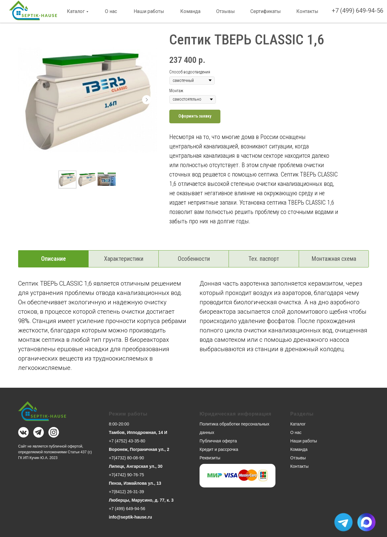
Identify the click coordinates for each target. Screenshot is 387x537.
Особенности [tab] (194, 258)
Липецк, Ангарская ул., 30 (135, 466)
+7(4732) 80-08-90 (126, 457)
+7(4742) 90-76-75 (126, 474)
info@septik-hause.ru (130, 517)
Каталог (76, 11)
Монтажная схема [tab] (333, 258)
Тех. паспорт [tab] (264, 258)
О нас (111, 11)
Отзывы (225, 11)
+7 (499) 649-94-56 (357, 10)
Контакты (307, 11)
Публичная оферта (218, 440)
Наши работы (149, 11)
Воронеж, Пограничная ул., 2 (139, 449)
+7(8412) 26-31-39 (126, 491)
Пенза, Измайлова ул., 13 (135, 483)
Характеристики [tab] (123, 258)
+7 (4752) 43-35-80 (127, 440)
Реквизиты (210, 457)
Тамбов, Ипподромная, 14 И (138, 432)
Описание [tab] (53, 258)
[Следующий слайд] (146, 99)
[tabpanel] (193, 332)
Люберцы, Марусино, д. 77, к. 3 (141, 500)
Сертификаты (265, 11)
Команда (190, 11)
